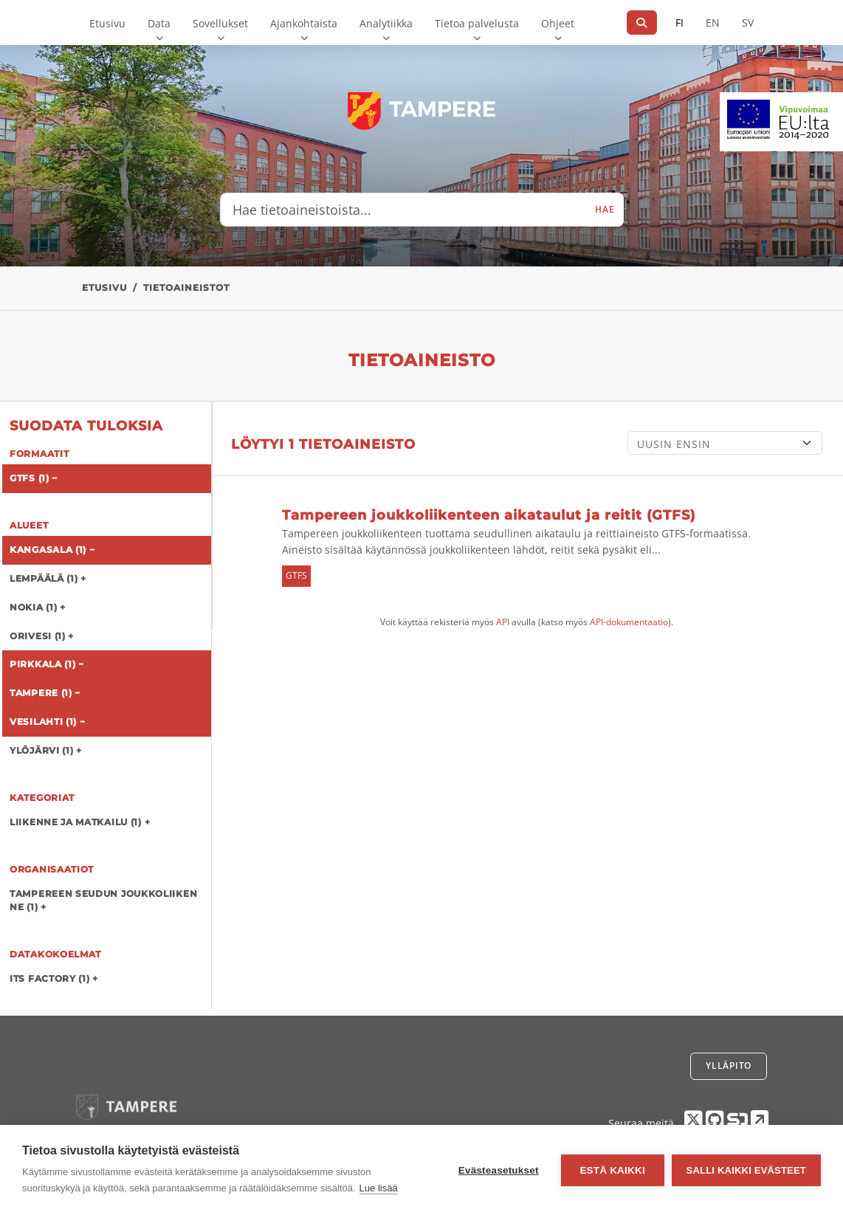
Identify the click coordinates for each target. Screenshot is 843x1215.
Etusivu (107, 23)
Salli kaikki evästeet (746, 1170)
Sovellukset (220, 23)
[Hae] (642, 22)
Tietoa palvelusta (477, 23)
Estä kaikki (611, 1170)
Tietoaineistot (186, 287)
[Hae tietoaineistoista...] (404, 210)
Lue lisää (378, 1188)
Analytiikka (386, 23)
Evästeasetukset (498, 1170)
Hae (604, 209)
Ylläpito (728, 1065)
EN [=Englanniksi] (713, 23)
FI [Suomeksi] (679, 23)
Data (159, 23)
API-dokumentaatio (629, 622)
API (502, 622)
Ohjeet (557, 23)
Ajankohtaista (303, 23)
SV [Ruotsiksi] (748, 23)
